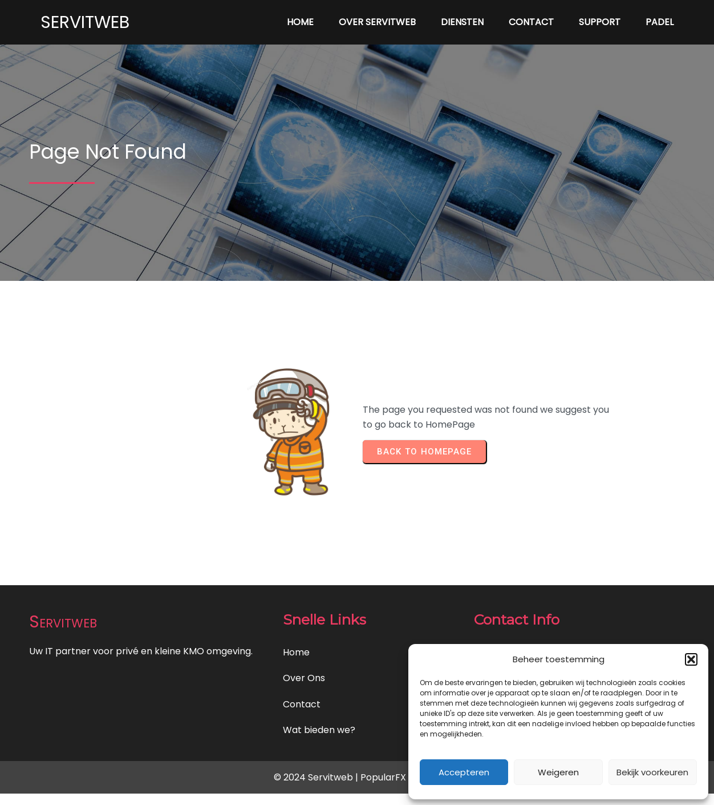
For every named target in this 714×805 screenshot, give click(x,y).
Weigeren (558, 772)
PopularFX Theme (400, 777)
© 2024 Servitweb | (317, 777)
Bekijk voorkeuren (652, 772)
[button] (691, 659)
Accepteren (464, 772)
